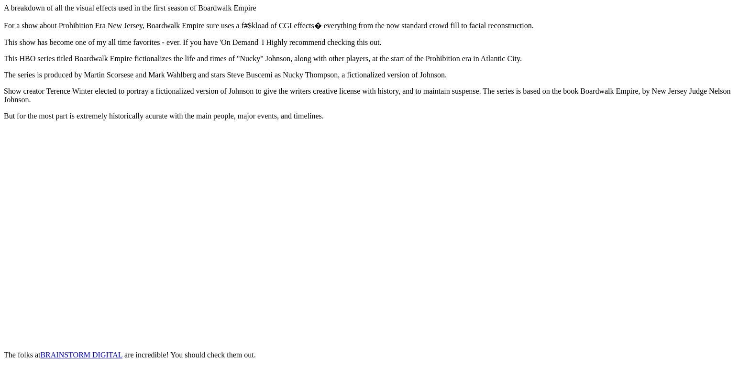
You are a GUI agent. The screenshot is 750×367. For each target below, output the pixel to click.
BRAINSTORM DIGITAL (81, 355)
